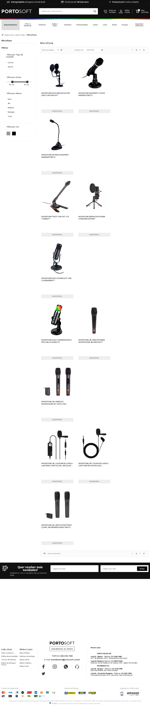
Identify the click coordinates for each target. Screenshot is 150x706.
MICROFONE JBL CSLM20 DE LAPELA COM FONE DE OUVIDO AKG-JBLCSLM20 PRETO (93, 465)
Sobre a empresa (7, 653)
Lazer (105, 25)
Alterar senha (24, 659)
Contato (112, 11)
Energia (125, 25)
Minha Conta (24, 666)
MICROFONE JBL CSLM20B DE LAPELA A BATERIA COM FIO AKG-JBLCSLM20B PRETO (57, 465)
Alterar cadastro (25, 663)
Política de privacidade (9, 656)
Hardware (67, 25)
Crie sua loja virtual (64, 703)
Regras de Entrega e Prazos (8, 664)
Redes (114, 25)
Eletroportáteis (82, 25)
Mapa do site (137, 701)
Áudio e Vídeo (55, 25)
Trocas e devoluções (8, 659)
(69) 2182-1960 (66, 656)
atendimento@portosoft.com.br (65, 660)
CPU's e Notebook (27, 25)
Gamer (95, 25)
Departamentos (10, 25)
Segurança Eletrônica (139, 25)
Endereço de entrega (27, 656)
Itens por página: (48, 50)
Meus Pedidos (25, 653)
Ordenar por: (79, 50)
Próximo (144, 50)
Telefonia (42, 25)
